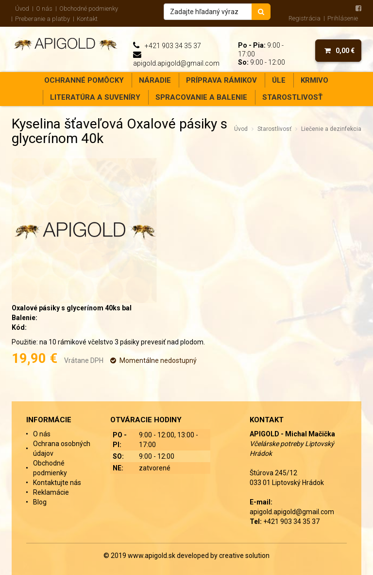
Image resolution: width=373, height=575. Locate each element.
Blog (40, 502)
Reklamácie (51, 492)
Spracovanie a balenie (201, 97)
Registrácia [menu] (304, 18)
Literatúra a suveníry (95, 97)
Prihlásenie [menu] (342, 18)
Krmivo (314, 80)
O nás (44, 8)
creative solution (244, 555)
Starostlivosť (292, 97)
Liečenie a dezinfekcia (331, 129)
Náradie (155, 80)
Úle (279, 80)
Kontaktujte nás (57, 482)
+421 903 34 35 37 (173, 46)
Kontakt (87, 18)
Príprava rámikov (221, 80)
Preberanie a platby (42, 18)
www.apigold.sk (152, 555)
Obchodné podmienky (88, 8)
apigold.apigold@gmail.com (176, 63)
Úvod (22, 8)
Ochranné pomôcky (84, 80)
